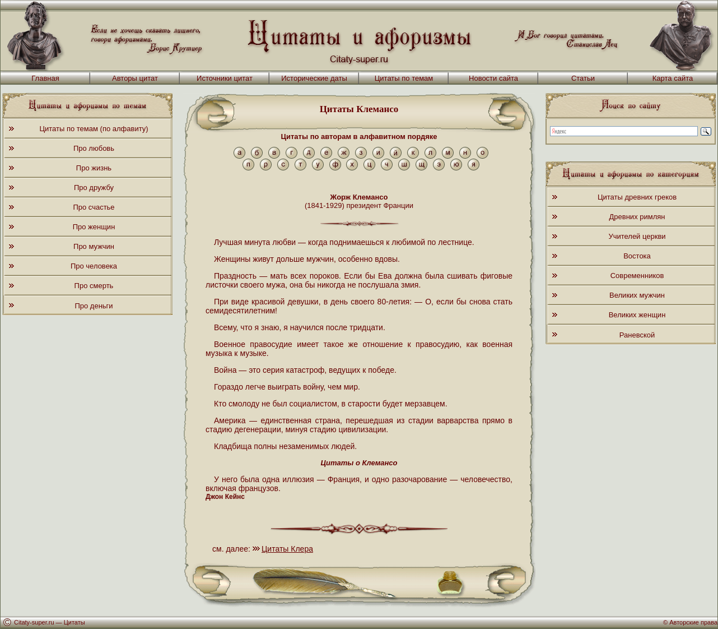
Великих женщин (637, 315)
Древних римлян (637, 216)
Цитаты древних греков (637, 197)
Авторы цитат (135, 78)
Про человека (94, 266)
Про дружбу (94, 187)
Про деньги (93, 306)
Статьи (583, 78)
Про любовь (93, 148)
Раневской (637, 335)
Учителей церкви (636, 236)
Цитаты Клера (287, 548)
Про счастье (93, 207)
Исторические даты (314, 78)
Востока (637, 256)
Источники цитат (225, 78)
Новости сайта (493, 78)
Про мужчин (93, 246)
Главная (45, 78)
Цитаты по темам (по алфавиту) (93, 128)
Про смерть (94, 285)
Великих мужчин (637, 295)
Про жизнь (93, 168)
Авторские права (693, 622)
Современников (637, 275)
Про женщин (94, 227)
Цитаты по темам (404, 78)
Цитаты (74, 622)
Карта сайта (672, 78)
